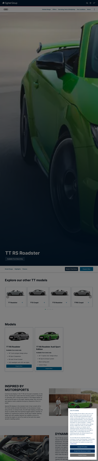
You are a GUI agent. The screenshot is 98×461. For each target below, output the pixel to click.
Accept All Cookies (82, 452)
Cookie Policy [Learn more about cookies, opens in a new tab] (73, 449)
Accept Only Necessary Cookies (82, 456)
